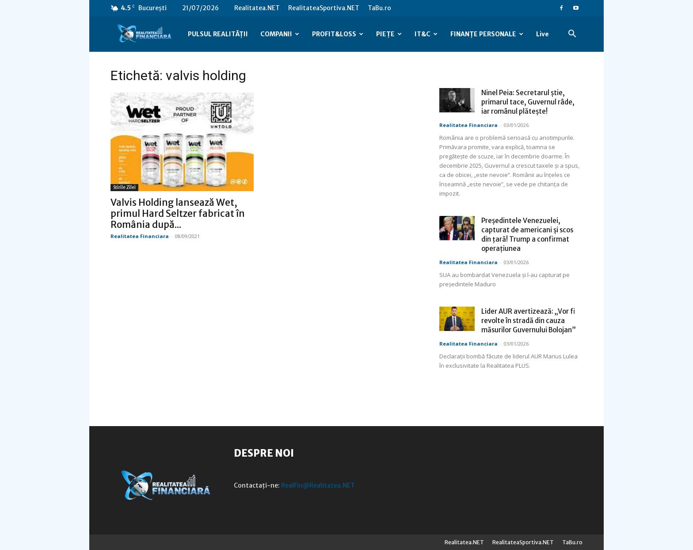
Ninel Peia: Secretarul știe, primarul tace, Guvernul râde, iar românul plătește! (528, 101)
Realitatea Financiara (139, 236)
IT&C (426, 34)
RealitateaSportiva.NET (323, 8)
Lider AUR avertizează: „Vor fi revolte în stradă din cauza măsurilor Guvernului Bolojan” (528, 320)
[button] (572, 35)
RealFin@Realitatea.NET (318, 485)
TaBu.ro (379, 8)
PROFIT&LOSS (337, 34)
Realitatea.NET (257, 8)
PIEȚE (389, 34)
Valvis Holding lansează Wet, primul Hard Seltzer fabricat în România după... (177, 213)
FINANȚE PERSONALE (486, 34)
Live (542, 34)
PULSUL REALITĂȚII (218, 34)
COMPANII (279, 34)
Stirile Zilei (124, 187)
